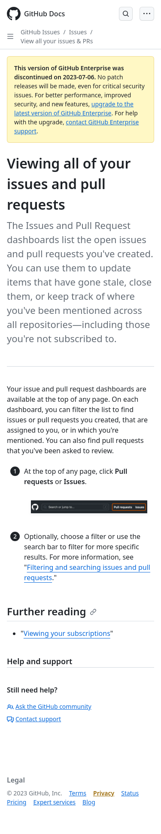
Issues (78, 32)
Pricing (16, 802)
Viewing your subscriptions (67, 633)
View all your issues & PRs (57, 41)
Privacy (103, 793)
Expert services (54, 802)
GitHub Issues (40, 32)
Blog (88, 802)
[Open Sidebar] (10, 36)
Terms (77, 793)
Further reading (52, 611)
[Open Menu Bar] (147, 14)
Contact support (34, 719)
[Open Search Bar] (126, 14)
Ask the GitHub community (49, 706)
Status (130, 793)
